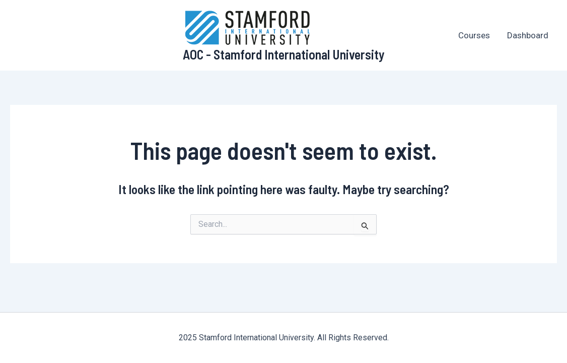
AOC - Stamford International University (284, 54)
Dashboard (527, 35)
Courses (474, 35)
